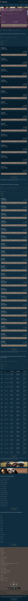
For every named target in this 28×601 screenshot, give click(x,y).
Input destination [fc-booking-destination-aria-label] (4, 19)
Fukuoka (2, 520)
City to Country (15, 591)
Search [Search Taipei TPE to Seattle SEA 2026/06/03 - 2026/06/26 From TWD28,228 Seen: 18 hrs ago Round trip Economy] (14, 130)
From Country (22, 591)
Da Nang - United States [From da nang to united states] (4, 496)
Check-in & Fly (16, 5)
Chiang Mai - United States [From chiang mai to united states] (4, 492)
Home (1, 30)
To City (8, 591)
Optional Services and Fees (4, 580)
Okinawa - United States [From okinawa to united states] (4, 500)
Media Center (2, 551)
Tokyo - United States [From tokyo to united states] (3, 490)
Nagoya (2, 530)
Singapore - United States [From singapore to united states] (4, 494)
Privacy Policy (20, 597)
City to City (11, 591)
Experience (21, 5)
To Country (5, 591)
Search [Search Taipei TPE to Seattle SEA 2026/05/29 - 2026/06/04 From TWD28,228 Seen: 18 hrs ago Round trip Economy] (14, 108)
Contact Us (2, 576)
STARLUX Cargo (3, 569)
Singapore (2, 536)
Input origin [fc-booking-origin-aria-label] (3, 16)
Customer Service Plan (4, 562)
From (2, 15)
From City (18, 591)
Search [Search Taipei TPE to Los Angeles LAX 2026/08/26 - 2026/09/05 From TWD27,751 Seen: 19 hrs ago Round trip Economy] (14, 65)
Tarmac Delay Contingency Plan (5, 564)
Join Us (2, 553)
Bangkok (2, 518)
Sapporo (2, 528)
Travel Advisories (3, 552)
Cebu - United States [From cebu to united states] (3, 488)
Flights (5, 30)
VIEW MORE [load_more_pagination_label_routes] (14, 508)
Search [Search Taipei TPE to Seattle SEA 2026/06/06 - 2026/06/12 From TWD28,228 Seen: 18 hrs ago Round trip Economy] (14, 119)
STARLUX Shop (3, 573)
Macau (1, 524)
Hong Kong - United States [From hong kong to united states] (4, 482)
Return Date (16, 21)
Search (14, 25)
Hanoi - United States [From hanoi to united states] (3, 505)
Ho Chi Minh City (3, 534)
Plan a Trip (2, 5)
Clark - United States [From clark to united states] (3, 486)
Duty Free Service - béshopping (5, 570)
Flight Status (11, 5)
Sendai (1, 532)
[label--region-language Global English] (26, 1)
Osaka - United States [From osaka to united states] (4, 498)
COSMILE (26, 5)
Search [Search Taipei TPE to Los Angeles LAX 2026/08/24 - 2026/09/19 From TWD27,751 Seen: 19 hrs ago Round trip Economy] (14, 87)
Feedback (2, 579)
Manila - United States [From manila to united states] (4, 484)
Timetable (6, 5)
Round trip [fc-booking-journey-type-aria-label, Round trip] (3, 13)
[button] (10, 13)
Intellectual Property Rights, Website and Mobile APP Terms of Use (10, 563)
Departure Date (3, 21)
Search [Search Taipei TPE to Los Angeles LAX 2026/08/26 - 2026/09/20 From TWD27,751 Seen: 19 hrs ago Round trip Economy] (14, 76)
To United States (9, 30)
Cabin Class (2, 42)
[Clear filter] (26, 37)
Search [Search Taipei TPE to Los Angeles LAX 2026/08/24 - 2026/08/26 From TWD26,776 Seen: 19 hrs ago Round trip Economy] (14, 54)
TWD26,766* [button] (18, 10)
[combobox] (14, 37)
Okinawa (2, 526)
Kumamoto (2, 522)
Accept (14, 599)
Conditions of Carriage (4, 558)
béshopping (20, 1)
